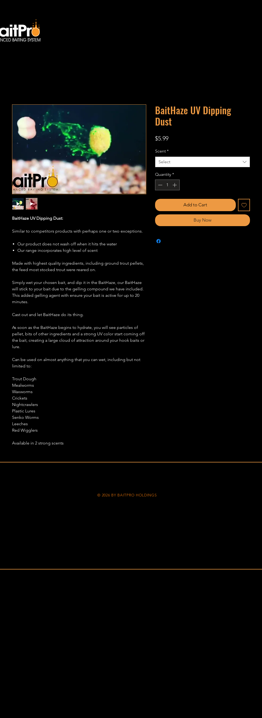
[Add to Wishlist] (244, 205)
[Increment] (175, 185)
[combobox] (202, 162)
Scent (162, 151)
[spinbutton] (167, 185)
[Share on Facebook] (158, 241)
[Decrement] (159, 185)
